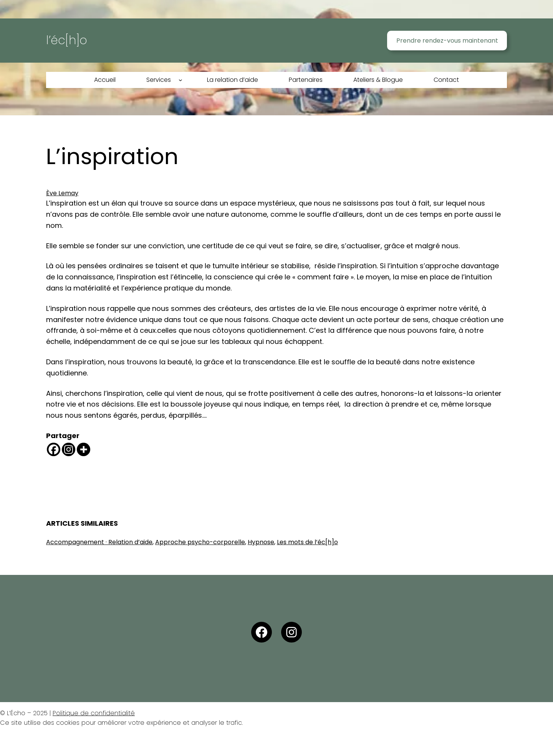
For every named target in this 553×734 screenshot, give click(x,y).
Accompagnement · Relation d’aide (99, 542)
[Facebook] (53, 449)
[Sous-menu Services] (180, 80)
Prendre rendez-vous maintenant (447, 40)
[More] (83, 449)
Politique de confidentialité (94, 713)
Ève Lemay (62, 193)
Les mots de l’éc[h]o (307, 542)
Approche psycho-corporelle (200, 542)
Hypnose (261, 542)
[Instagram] (68, 449)
